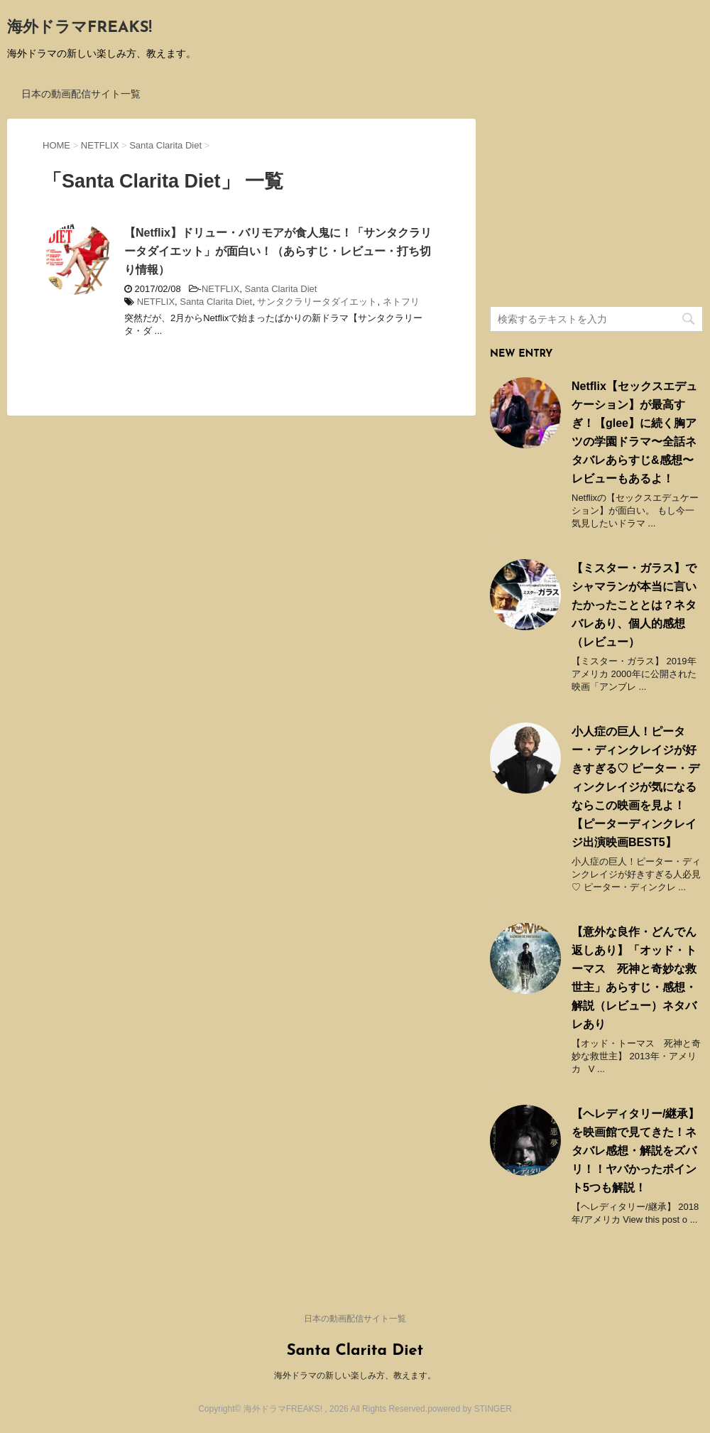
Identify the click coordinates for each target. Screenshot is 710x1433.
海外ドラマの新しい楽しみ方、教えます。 (355, 1375)
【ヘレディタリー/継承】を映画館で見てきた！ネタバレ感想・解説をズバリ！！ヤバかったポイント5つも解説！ (635, 1151)
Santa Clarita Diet (281, 288)
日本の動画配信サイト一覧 (81, 93)
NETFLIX (220, 288)
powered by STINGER (469, 1409)
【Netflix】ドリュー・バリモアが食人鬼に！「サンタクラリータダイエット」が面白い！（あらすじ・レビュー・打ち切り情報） (278, 251)
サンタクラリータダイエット (317, 301)
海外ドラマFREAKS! (79, 28)
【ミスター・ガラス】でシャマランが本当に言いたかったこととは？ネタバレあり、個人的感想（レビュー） (634, 605)
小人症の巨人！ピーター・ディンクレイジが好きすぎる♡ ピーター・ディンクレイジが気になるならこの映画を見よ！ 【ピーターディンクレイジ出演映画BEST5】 (635, 786)
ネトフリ (401, 301)
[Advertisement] (596, 207)
